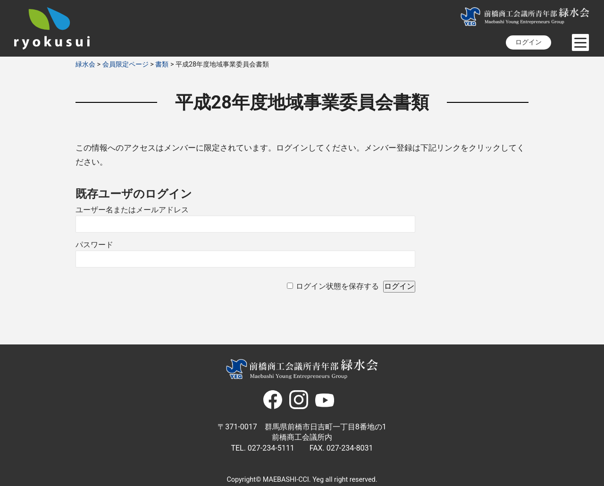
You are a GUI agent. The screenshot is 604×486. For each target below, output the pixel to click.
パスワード (94, 245)
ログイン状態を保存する (337, 286)
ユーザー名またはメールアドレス (132, 210)
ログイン (528, 42)
